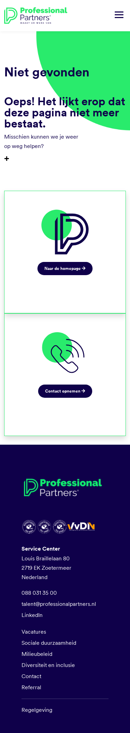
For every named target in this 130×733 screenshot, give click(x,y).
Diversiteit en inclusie (48, 665)
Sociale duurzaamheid (48, 643)
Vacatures (33, 631)
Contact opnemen (65, 391)
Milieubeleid (36, 654)
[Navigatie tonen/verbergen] (119, 15)
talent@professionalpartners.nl (58, 604)
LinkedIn (32, 615)
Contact (31, 676)
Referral (31, 687)
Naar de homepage (65, 268)
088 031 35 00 (39, 593)
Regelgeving (36, 710)
